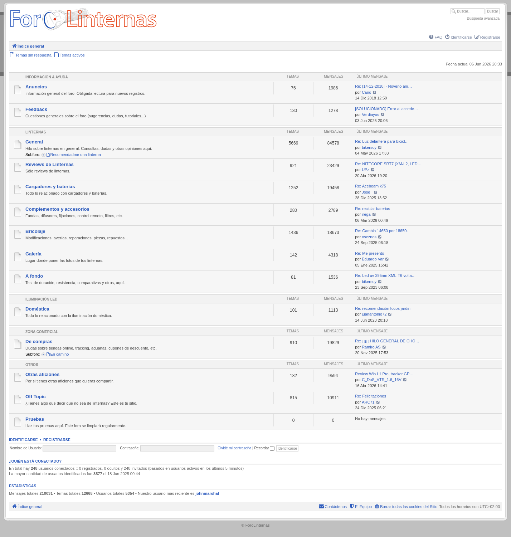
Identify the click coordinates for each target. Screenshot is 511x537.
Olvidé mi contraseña (234, 448)
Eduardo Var (373, 259)
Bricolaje (35, 231)
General (34, 142)
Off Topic (35, 396)
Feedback (36, 109)
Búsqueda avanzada (483, 18)
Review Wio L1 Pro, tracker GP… (384, 374)
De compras (39, 341)
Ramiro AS (371, 347)
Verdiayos (370, 114)
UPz (365, 169)
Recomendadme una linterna (73, 154)
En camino (57, 354)
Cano (366, 92)
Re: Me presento (369, 253)
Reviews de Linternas (49, 164)
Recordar (264, 448)
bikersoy (369, 147)
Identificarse (23, 440)
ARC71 (368, 402)
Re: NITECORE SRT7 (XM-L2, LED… (388, 164)
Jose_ (367, 192)
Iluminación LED (41, 299)
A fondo (34, 276)
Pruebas (34, 419)
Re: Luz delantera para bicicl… (382, 141)
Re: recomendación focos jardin (382, 308)
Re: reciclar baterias (372, 208)
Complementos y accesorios (57, 209)
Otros (31, 365)
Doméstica (37, 309)
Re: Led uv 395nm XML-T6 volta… (385, 275)
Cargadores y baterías (50, 186)
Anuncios (36, 86)
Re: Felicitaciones (370, 396)
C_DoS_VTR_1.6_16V (382, 379)
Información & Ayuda (46, 77)
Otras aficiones (42, 374)
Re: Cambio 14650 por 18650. (381, 231)
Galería (33, 254)
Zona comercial (41, 332)
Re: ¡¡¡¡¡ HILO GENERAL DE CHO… (387, 341)
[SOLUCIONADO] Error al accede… (386, 109)
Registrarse (56, 440)
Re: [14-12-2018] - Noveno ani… (383, 86)
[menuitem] (435, 37)
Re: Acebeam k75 (370, 186)
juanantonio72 (374, 314)
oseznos (369, 237)
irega (366, 214)
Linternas (35, 132)
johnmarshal (207, 493)
